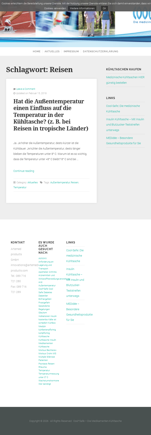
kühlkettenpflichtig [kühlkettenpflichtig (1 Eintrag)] (47, 330)
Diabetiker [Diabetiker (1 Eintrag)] (43, 296)
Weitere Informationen (82, 8)
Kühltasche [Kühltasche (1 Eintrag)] (44, 336)
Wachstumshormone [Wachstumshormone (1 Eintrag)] (49, 380)
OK (104, 8)
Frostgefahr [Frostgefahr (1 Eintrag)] (44, 302)
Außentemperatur (60, 182)
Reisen (74, 182)
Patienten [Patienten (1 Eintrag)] (43, 360)
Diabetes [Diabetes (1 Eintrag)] (48, 292)
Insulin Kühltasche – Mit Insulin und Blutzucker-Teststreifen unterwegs (125, 125)
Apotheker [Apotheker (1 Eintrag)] (43, 272)
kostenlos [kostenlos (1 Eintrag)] (43, 319)
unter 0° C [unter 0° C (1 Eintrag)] (43, 377)
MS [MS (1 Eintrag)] (54, 353)
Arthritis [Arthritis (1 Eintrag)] (53, 272)
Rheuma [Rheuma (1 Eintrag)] (43, 367)
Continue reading (23, 171)
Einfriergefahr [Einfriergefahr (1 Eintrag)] (45, 299)
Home (37, 51)
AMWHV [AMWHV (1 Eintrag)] (43, 258)
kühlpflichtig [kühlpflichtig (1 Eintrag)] (44, 333)
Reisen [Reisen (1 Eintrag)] (51, 363)
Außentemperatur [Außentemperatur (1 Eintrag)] (47, 285)
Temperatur (19, 187)
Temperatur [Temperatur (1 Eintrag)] (44, 370)
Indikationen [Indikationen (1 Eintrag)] (44, 316)
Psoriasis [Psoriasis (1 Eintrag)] (43, 363)
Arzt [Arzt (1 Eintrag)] (40, 282)
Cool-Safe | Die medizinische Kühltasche (75, 256)
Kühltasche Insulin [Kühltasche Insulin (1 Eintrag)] (47, 340)
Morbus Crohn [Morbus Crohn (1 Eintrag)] (45, 353)
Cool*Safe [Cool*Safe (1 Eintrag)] (43, 289)
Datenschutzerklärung (100, 51)
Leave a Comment (25, 89)
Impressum (71, 51)
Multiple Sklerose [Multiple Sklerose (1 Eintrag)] (47, 357)
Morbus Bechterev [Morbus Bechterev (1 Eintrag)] (47, 350)
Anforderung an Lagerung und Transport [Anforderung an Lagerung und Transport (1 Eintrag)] (46, 265)
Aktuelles (52, 51)
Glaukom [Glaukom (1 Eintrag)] (43, 312)
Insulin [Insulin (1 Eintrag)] (54, 316)
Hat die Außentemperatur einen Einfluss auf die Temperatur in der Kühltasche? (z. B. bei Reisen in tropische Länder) (50, 115)
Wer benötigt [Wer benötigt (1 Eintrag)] (45, 384)
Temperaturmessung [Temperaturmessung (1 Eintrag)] (49, 374)
